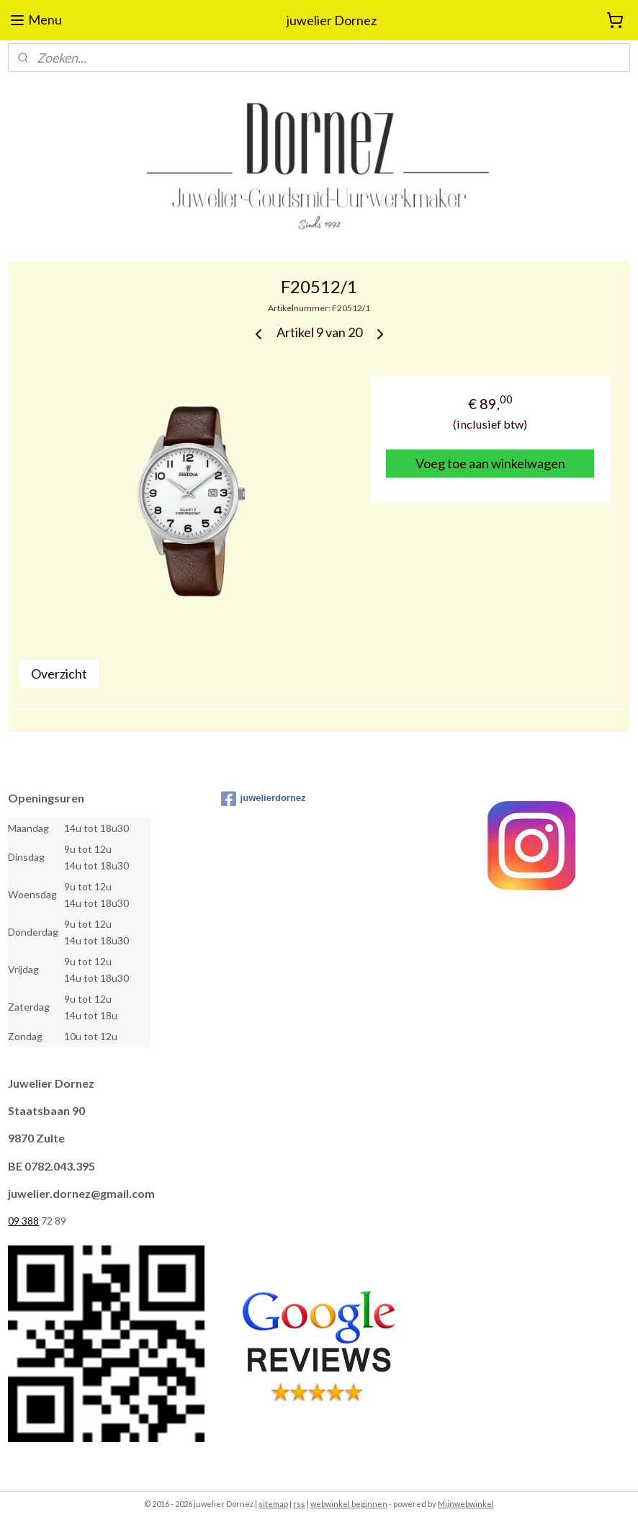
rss (299, 1503)
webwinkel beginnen (348, 1503)
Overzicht (59, 673)
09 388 (23, 1220)
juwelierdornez (263, 799)
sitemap (273, 1503)
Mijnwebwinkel (466, 1503)
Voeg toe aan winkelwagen (490, 463)
